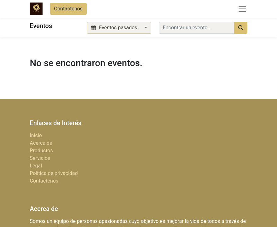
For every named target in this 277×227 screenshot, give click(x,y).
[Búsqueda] (240, 28)
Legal (36, 166)
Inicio (36, 135)
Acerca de (41, 143)
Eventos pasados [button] (115, 28)
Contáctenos (68, 9)
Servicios (40, 158)
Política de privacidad (54, 173)
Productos (41, 151)
